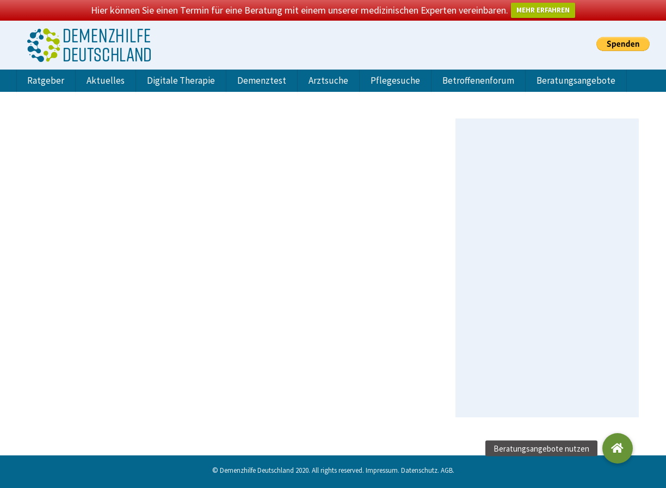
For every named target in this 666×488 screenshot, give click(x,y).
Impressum (382, 470)
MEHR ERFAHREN (543, 10)
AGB (447, 470)
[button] (617, 448)
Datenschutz (419, 470)
